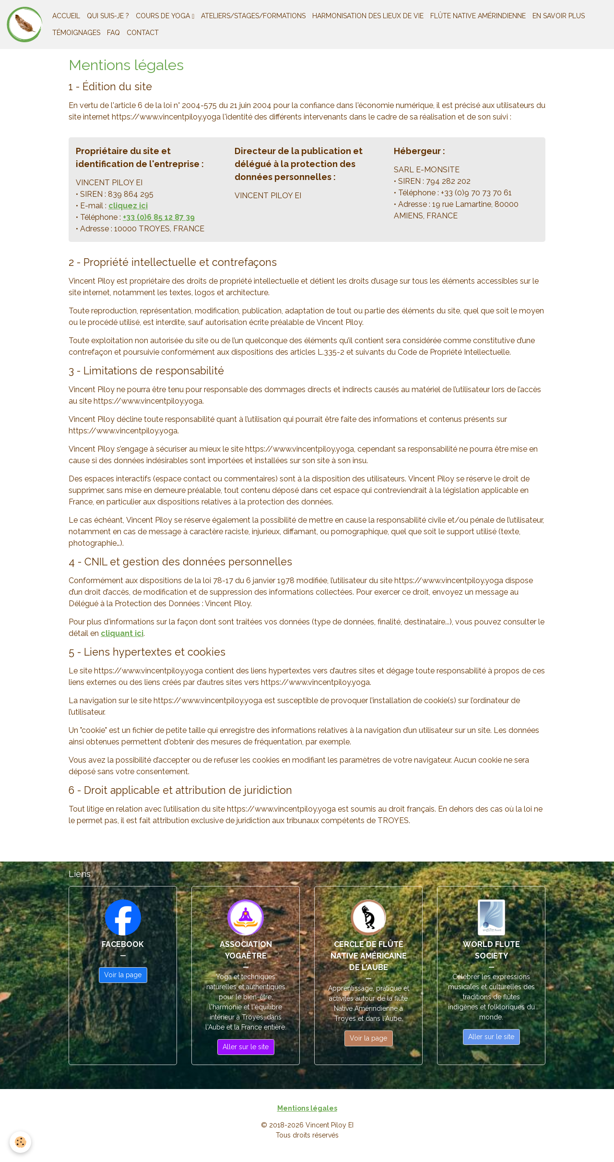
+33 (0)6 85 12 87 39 (159, 217)
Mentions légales (307, 1108)
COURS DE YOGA (164, 16)
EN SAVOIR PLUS (558, 16)
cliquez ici (128, 205)
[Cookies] (20, 1142)
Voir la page (123, 975)
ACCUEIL (66, 16)
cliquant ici (122, 633)
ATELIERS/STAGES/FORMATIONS (253, 16)
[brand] (24, 24)
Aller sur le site (246, 1047)
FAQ (113, 32)
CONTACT (143, 32)
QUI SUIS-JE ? (108, 16)
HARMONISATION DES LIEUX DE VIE (368, 16)
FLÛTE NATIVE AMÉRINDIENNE (478, 16)
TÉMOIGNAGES (76, 32)
